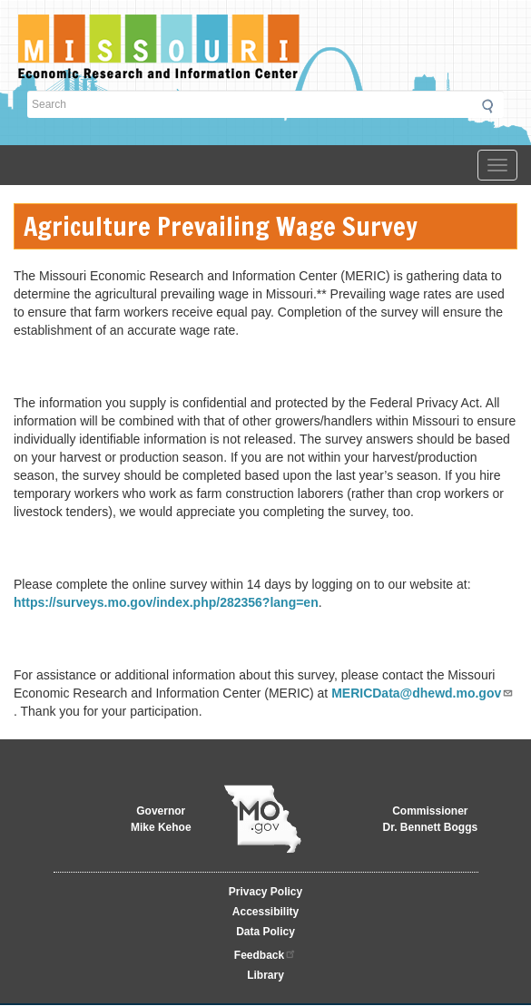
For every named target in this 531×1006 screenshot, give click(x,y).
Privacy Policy (265, 891)
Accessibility (265, 911)
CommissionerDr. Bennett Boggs (429, 819)
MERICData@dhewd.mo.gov (422, 693)
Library (265, 975)
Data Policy (265, 931)
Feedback (265, 954)
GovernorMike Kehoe (161, 819)
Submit (493, 106)
